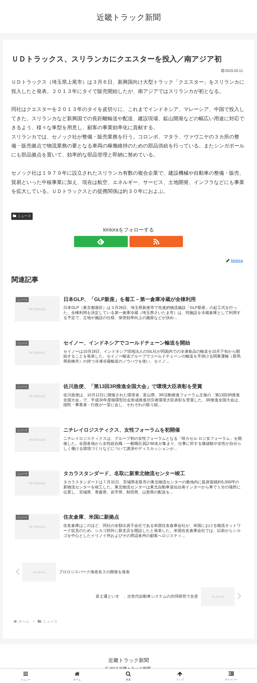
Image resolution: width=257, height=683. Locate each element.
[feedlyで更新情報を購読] (122, 241)
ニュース (22, 216)
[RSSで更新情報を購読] (135, 241)
